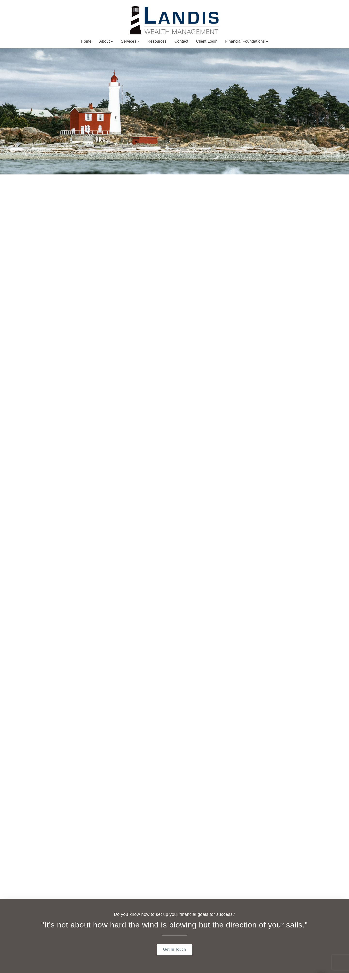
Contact (181, 41)
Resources (157, 41)
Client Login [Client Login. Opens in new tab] (206, 41)
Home (86, 41)
